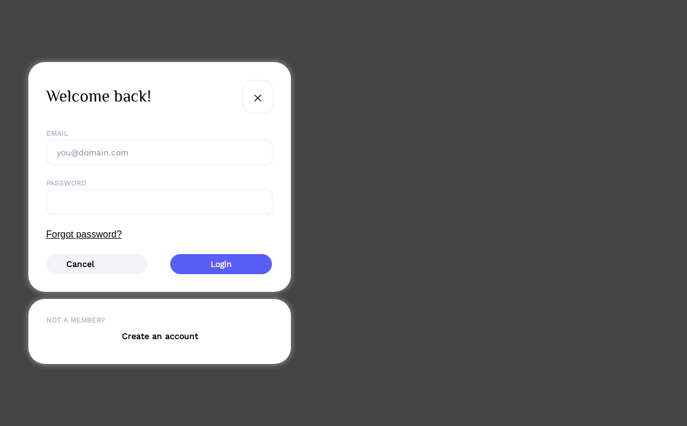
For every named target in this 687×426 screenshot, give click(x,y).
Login (221, 264)
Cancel (80, 264)
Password (66, 183)
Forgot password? (84, 234)
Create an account (160, 336)
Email (57, 133)
